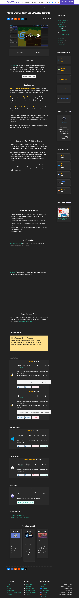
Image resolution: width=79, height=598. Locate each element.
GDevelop (13, 65)
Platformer (61, 26)
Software (42, 2)
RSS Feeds (44, 590)
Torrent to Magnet (30, 592)
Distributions (26, 2)
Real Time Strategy (63, 30)
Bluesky (43, 588)
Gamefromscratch (16, 244)
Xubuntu (63, 174)
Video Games (29, 588)
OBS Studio (64, 182)
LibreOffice (65, 98)
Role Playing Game (63, 34)
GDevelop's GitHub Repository (21, 517)
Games (34, 2)
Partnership (10, 590)
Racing (60, 28)
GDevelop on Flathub (25, 321)
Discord (43, 592)
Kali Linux (64, 156)
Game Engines (62, 20)
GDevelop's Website (19, 515)
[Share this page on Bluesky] (8, 19)
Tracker (27, 594)
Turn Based (61, 44)
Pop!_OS (64, 79)
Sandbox (60, 38)
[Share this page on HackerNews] (15, 19)
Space (60, 42)
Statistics (9, 594)
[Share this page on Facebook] (12, 19)
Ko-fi (43, 596)
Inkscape (64, 122)
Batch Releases (29, 590)
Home (8, 584)
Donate (9, 588)
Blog (8, 586)
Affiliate (61, 202)
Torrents (30, 8)
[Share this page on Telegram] (22, 19)
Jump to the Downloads (29, 76)
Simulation (61, 40)
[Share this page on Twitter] (25, 19)
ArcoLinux (64, 89)
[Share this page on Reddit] (19, 19)
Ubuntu (63, 190)
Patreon (43, 594)
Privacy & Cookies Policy (14, 592)
